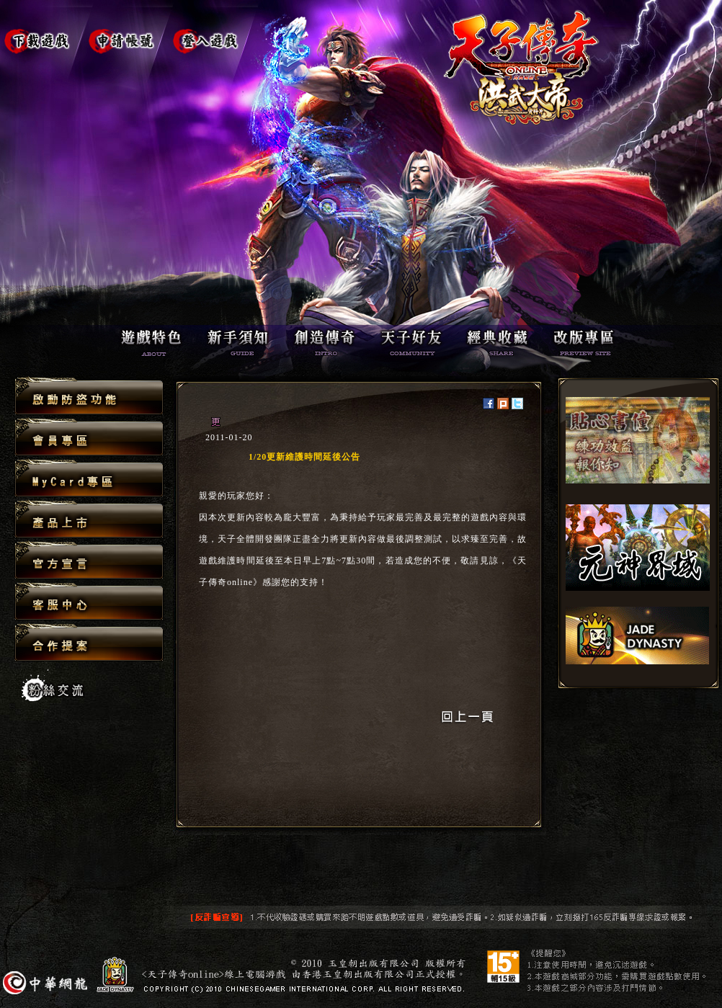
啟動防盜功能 (89, 396)
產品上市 (89, 519)
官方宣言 (89, 560)
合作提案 (89, 642)
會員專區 (89, 437)
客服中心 (89, 602)
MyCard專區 (89, 478)
